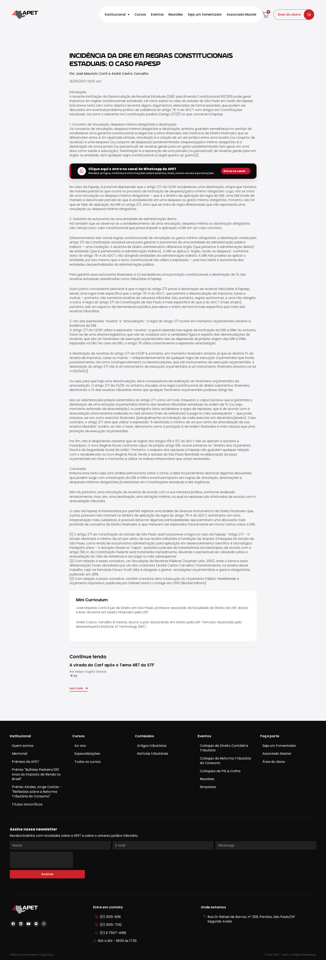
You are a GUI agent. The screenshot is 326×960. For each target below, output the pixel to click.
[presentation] (41, 860)
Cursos (140, 14)
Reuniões (175, 14)
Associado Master (242, 14)
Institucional (117, 14)
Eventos (157, 14)
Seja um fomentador (205, 14)
